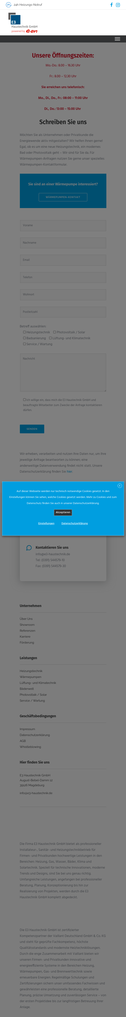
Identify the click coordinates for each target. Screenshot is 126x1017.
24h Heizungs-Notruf (28, 5)
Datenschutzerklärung (75, 523)
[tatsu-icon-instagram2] (118, 5)
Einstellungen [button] (46, 523)
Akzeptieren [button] (63, 512)
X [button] (119, 486)
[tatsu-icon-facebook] (111, 5)
